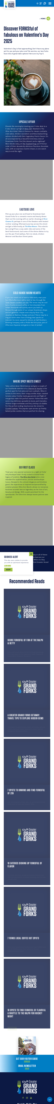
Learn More (7, 566)
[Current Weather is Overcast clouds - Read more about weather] (39, 3)
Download (27, 1061)
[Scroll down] (49, 1099)
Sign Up (27, 1068)
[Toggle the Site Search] (46, 3)
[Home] (10, 4)
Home (43, 18)
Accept (8, 570)
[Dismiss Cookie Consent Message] (31, 554)
